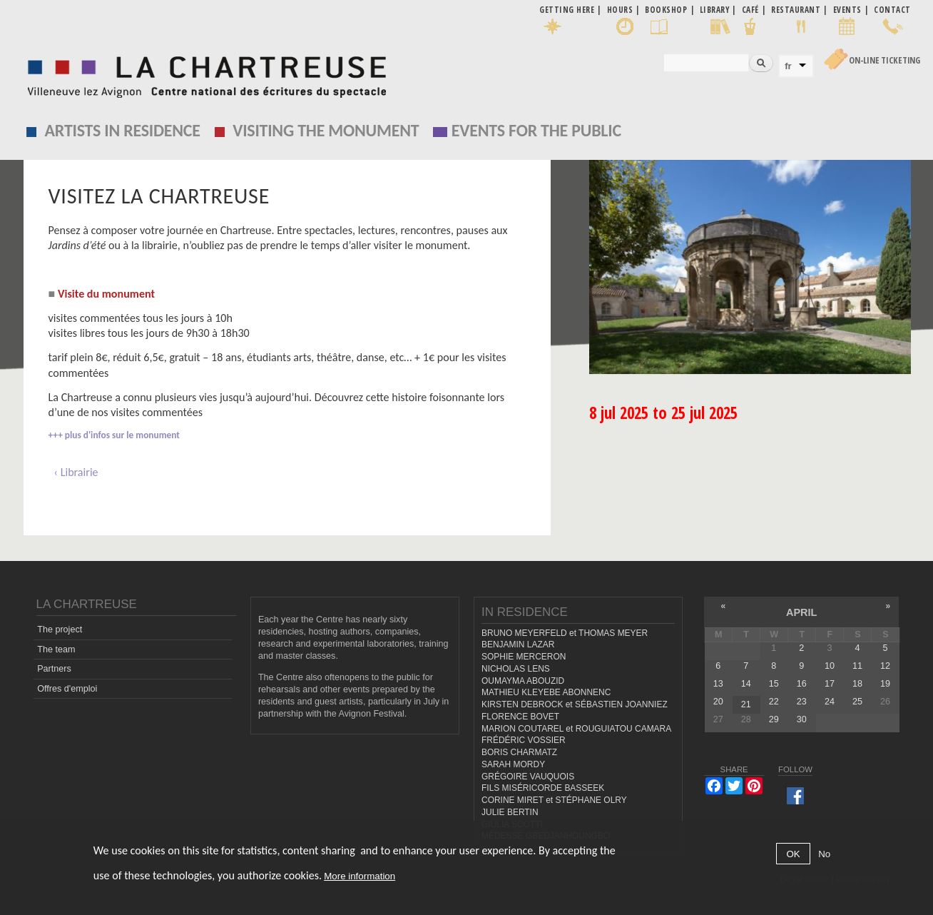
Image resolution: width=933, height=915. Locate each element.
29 (774, 719)
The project (59, 630)
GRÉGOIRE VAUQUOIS (527, 777)
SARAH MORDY (513, 764)
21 (746, 704)
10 (830, 666)
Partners (54, 669)
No (824, 854)
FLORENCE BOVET (520, 717)
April (801, 612)
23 (802, 702)
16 (802, 684)
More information (359, 876)
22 (774, 702)
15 (774, 684)
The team (56, 649)
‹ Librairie (76, 472)
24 (830, 702)
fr (788, 66)
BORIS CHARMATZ (519, 752)
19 (885, 684)
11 (857, 666)
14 (746, 684)
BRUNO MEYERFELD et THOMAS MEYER (564, 633)
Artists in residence (122, 130)
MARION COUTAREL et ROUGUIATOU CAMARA (576, 729)
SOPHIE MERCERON (523, 657)
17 (830, 684)
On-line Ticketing (884, 60)
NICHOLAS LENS (515, 669)
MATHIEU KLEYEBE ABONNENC (546, 692)
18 (857, 684)
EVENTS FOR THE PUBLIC (536, 130)
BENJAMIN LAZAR (517, 644)
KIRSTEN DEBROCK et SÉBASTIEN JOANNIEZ (574, 704)
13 (718, 684)
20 (718, 702)
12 (885, 666)
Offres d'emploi (67, 689)
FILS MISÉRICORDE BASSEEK (542, 788)
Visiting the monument (326, 130)
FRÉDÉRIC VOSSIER (523, 740)
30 (802, 719)
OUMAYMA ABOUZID (522, 681)
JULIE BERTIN (510, 812)
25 (857, 702)
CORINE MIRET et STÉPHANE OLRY (554, 800)
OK (793, 854)
